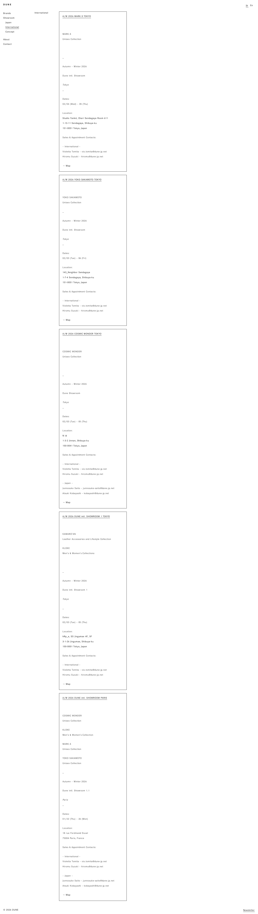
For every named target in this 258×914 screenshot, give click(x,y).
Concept (9, 31)
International (12, 27)
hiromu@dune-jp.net (92, 156)
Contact (7, 44)
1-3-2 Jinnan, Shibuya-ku (76, 440)
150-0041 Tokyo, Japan (75, 445)
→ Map (66, 165)
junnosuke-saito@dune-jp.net (98, 488)
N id (65, 435)
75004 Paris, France (73, 838)
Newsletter (249, 910)
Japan (8, 22)
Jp (247, 5)
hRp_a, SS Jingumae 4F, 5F (77, 636)
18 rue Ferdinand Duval (75, 833)
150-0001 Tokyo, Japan (75, 646)
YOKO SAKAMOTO (72, 197)
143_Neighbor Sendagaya (76, 272)
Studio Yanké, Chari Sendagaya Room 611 (85, 118)
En (251, 5)
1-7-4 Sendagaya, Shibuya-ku (78, 277)
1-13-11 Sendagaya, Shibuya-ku (80, 123)
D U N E (7, 4)
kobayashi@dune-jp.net (96, 493)
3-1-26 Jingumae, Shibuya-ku (78, 641)
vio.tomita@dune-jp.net (94, 151)
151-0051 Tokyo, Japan (75, 128)
